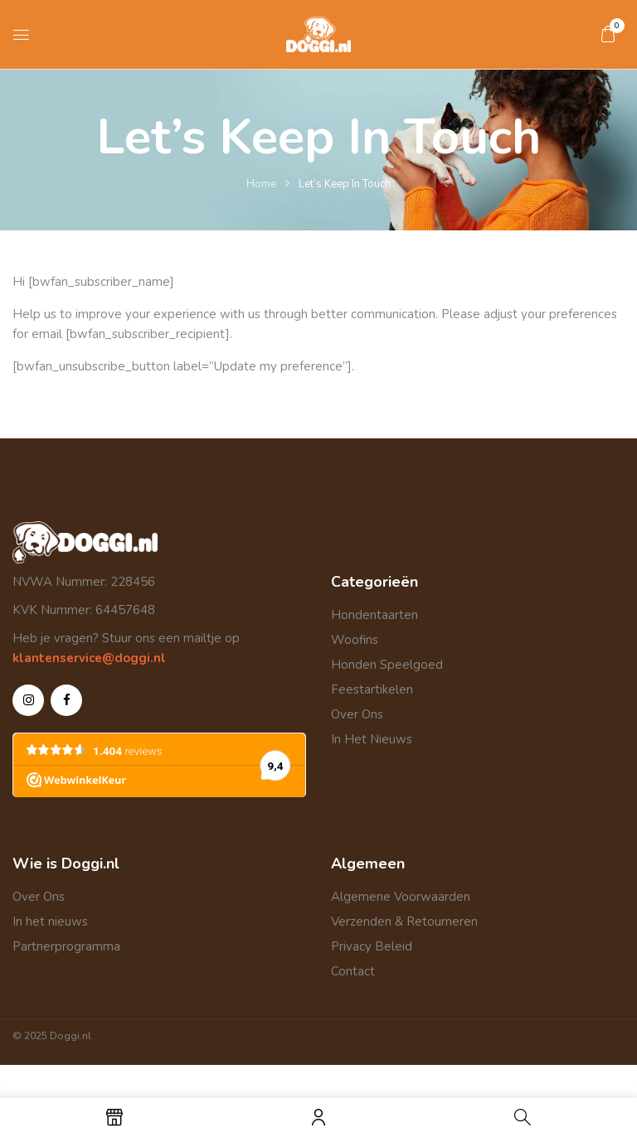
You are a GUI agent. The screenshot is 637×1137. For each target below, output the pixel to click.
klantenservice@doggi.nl (89, 658)
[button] (608, 34)
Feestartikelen (372, 689)
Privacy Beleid (371, 946)
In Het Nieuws (371, 739)
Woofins (354, 639)
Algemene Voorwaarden (400, 896)
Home (261, 184)
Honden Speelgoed (387, 664)
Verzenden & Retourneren (404, 921)
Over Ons (357, 714)
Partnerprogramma (66, 946)
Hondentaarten (374, 615)
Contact (353, 971)
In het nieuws (50, 921)
